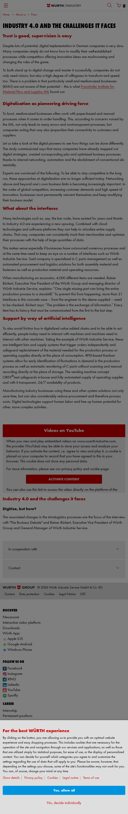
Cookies (52, 778)
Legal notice (70, 778)
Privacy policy (33, 778)
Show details (11, 778)
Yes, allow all (64, 790)
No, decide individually (64, 803)
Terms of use (91, 778)
